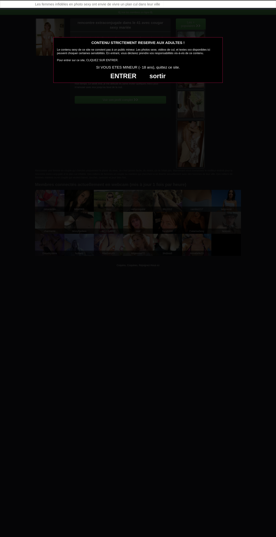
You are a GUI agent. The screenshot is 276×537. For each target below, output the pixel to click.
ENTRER (123, 76)
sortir (157, 76)
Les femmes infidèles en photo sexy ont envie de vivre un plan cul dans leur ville (97, 4)
